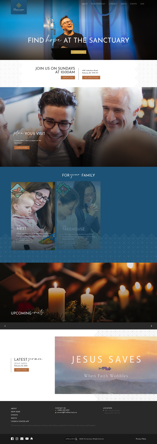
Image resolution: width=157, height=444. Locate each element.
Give (142, 4)
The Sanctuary (88, 439)
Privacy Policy (141, 439)
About (85, 4)
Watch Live (68, 78)
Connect (113, 4)
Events (133, 4)
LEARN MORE (78, 52)
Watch (124, 4)
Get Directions (91, 78)
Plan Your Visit (98, 4)
